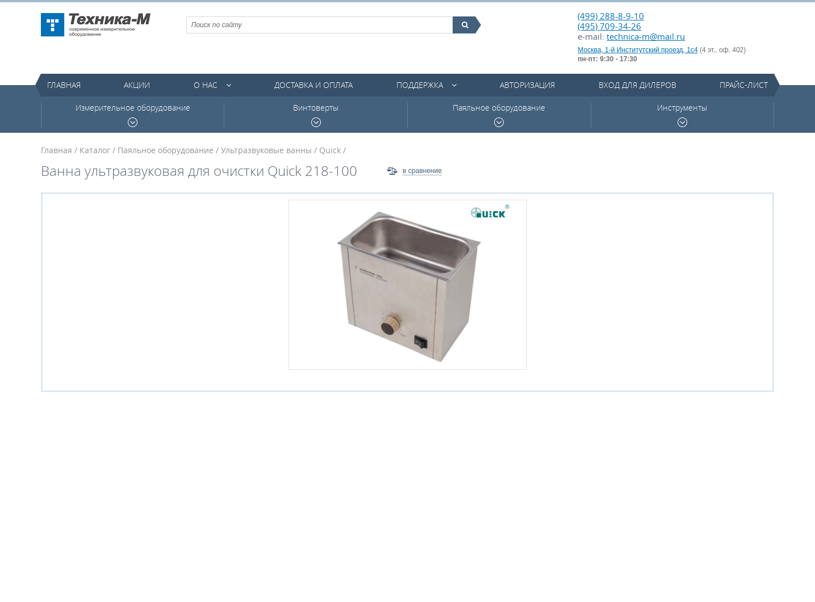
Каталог (95, 150)
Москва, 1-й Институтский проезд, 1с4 (637, 50)
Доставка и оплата (313, 84)
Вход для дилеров (637, 84)
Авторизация (527, 84)
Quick (330, 150)
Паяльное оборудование (499, 115)
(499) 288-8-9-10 (611, 16)
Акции (137, 84)
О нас (206, 84)
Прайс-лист (744, 84)
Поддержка (419, 84)
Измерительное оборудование (133, 115)
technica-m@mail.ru (646, 36)
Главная (64, 84)
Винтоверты (315, 115)
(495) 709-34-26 (609, 26)
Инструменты (682, 115)
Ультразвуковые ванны (266, 150)
